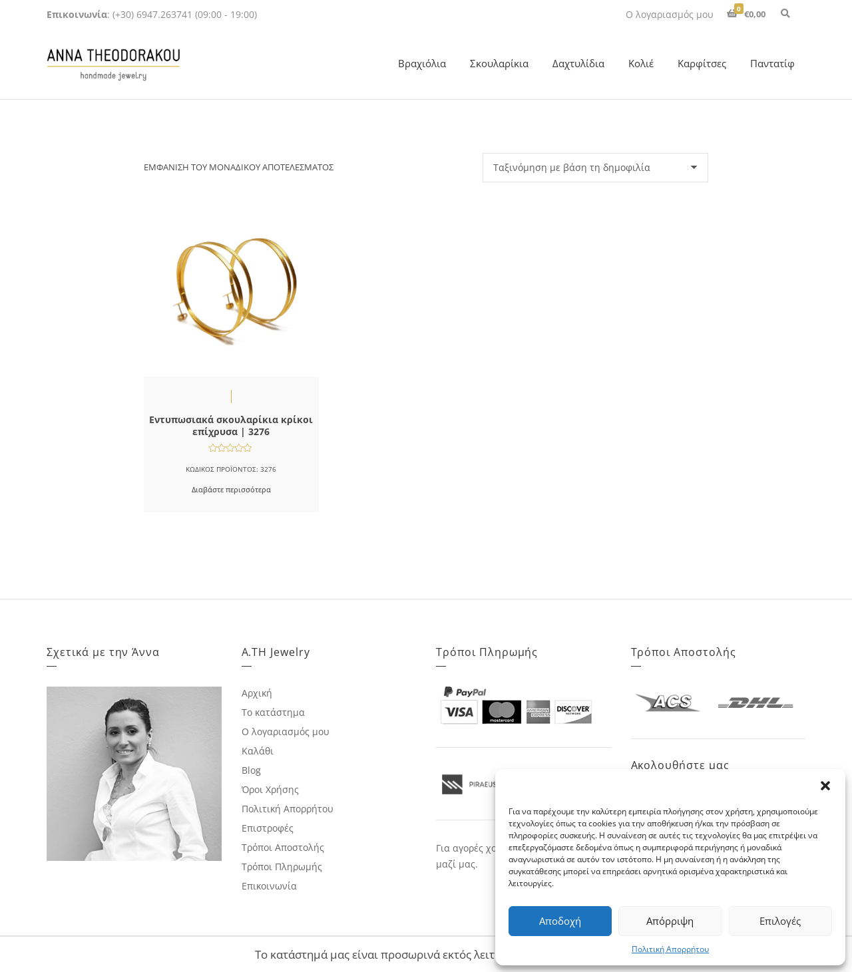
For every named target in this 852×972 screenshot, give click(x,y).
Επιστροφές (268, 828)
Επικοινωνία (269, 886)
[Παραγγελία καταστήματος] (595, 167)
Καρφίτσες (702, 63)
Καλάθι (258, 750)
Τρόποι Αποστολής (283, 847)
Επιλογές (780, 920)
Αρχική (257, 693)
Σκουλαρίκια (499, 63)
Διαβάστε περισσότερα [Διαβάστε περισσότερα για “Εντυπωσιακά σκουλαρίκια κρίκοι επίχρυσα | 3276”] (231, 489)
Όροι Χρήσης (270, 789)
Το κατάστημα (273, 712)
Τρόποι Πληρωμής (282, 866)
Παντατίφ (772, 63)
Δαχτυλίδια (578, 63)
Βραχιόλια (422, 63)
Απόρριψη (670, 920)
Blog (251, 770)
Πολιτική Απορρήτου (670, 949)
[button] (825, 785)
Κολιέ (641, 63)
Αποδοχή (560, 920)
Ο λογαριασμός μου (670, 14)
